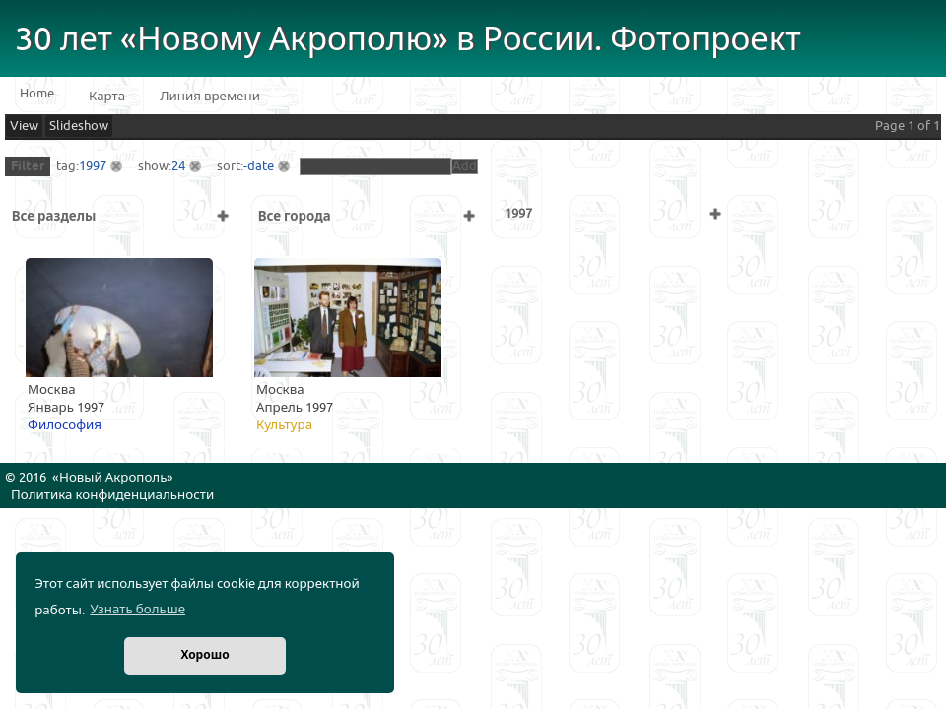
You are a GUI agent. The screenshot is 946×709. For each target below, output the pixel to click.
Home (37, 93)
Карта (107, 96)
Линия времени (210, 96)
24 (178, 166)
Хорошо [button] (204, 655)
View (24, 126)
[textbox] (375, 166)
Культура (284, 425)
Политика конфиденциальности (112, 495)
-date (258, 166)
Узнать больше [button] (137, 609)
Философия (64, 425)
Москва (52, 390)
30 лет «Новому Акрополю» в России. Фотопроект (408, 40)
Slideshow (78, 126)
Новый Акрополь (113, 477)
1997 (92, 166)
